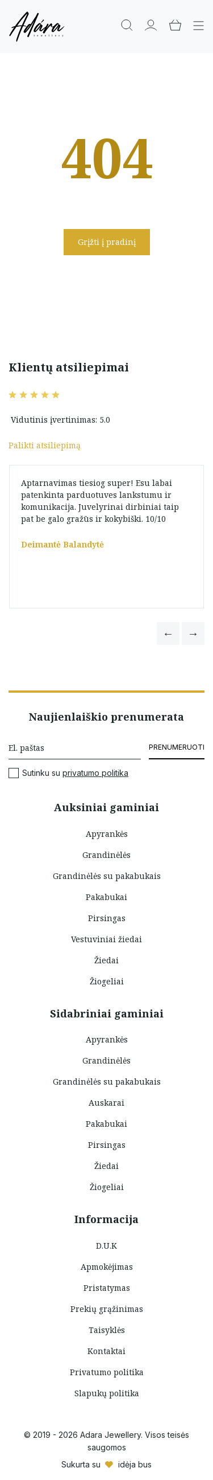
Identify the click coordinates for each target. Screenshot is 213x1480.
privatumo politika (95, 773)
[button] (168, 633)
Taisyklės (107, 1329)
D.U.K (106, 1245)
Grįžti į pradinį (107, 241)
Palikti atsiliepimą (45, 445)
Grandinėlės (106, 854)
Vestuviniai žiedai (106, 939)
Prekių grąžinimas (106, 1308)
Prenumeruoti (176, 747)
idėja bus (135, 1464)
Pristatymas (106, 1287)
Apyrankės (107, 833)
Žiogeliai (107, 981)
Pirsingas (107, 918)
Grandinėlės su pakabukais (107, 875)
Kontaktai (106, 1351)
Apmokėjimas (107, 1266)
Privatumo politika (107, 1372)
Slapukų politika (106, 1393)
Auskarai (106, 1102)
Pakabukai (106, 897)
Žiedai (106, 960)
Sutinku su (68, 773)
